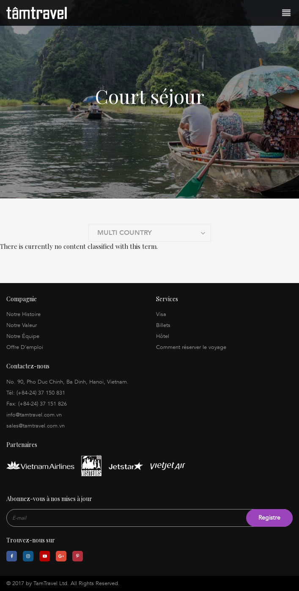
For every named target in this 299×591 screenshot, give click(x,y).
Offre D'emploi (24, 347)
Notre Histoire (23, 314)
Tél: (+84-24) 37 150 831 (35, 393)
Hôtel (162, 336)
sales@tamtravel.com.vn (35, 426)
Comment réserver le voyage (191, 347)
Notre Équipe (22, 336)
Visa (161, 314)
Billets (163, 325)
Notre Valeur (21, 325)
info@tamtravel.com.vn (34, 415)
